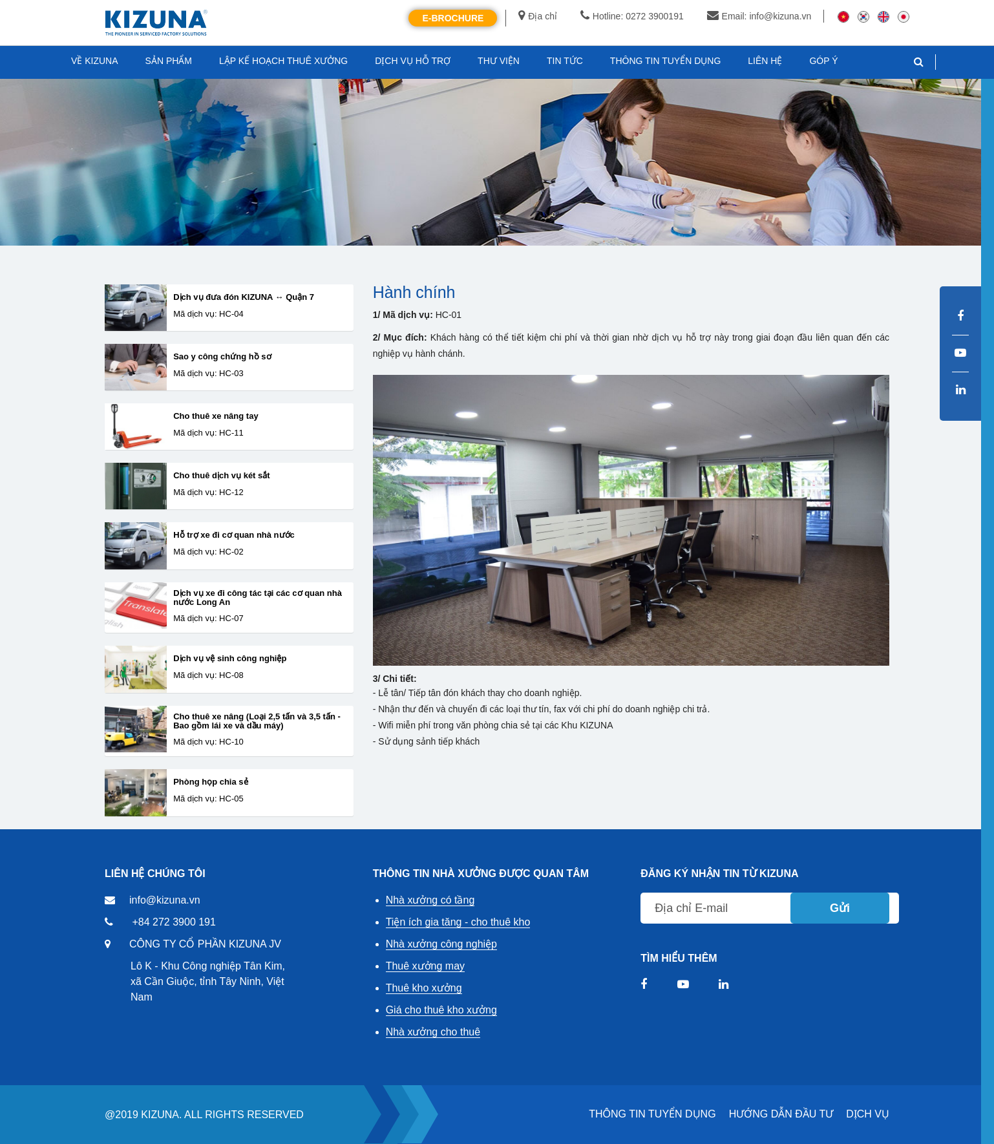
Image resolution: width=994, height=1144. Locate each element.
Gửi (840, 908)
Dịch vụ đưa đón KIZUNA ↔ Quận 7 (243, 297)
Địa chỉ (537, 16)
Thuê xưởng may (425, 965)
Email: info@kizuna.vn (759, 16)
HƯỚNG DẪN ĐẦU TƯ (781, 1113)
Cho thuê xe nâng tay (215, 416)
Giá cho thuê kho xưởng (441, 1009)
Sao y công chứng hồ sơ (222, 356)
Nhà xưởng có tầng (430, 900)
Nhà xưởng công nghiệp (441, 943)
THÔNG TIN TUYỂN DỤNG (652, 1113)
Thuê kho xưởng (424, 987)
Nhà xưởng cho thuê (433, 1031)
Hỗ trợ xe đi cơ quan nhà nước (234, 535)
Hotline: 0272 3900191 (632, 16)
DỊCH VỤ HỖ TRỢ (412, 61)
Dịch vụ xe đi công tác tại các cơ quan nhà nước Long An (257, 598)
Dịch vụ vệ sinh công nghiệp (229, 658)
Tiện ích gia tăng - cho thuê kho (458, 921)
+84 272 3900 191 (173, 921)
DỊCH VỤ (867, 1113)
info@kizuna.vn (164, 900)
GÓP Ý (823, 61)
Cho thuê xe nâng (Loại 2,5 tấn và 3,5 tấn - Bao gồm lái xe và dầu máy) (257, 721)
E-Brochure (452, 18)
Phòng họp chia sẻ (210, 782)
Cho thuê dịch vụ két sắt (221, 475)
